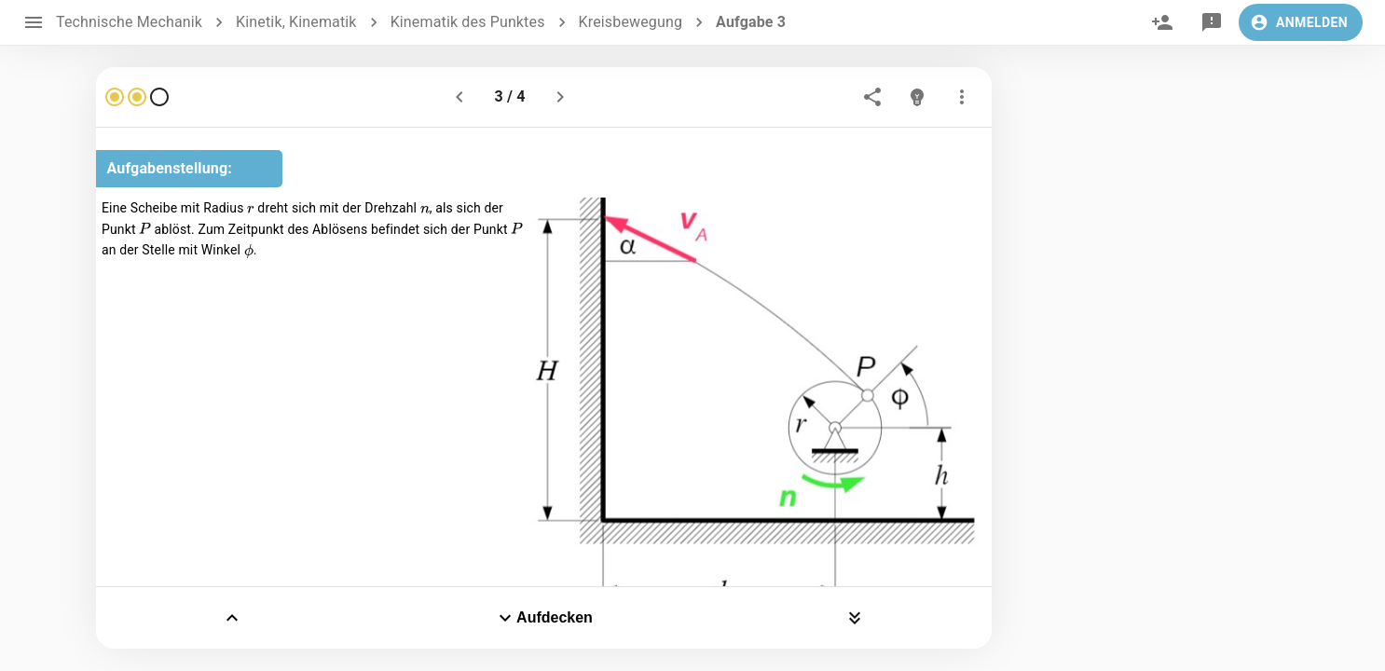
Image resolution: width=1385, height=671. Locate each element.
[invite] (1162, 22)
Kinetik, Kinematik (296, 22)
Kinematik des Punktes (468, 22)
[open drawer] (33, 22)
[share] (872, 97)
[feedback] (1211, 22)
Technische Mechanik (129, 22)
